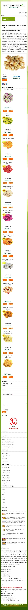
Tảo (3, 494)
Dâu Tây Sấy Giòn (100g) (7, 163)
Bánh (3, 497)
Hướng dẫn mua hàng (6, 569)
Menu (8, 19)
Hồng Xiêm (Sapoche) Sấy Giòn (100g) (8, 235)
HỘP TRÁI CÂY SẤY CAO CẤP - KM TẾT (15, 513)
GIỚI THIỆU (5, 453)
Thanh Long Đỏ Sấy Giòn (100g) (8, 211)
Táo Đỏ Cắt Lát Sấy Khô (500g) (8, 284)
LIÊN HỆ (4, 458)
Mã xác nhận (5, 405)
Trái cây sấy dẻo (6, 470)
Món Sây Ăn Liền (6, 439)
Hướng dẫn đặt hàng (5, 571)
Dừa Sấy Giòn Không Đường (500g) (8, 356)
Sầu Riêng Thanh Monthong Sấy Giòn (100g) (8, 332)
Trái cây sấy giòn (6, 472)
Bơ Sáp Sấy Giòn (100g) (8, 114)
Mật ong (4, 507)
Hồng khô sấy (5, 467)
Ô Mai (4, 504)
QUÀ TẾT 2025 (6, 456)
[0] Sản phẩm (21, 12)
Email (3, 389)
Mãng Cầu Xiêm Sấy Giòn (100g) (8, 187)
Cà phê (4, 492)
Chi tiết (5, 110)
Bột (3, 502)
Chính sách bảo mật (5, 576)
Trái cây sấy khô (6, 477)
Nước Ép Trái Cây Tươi (7, 441)
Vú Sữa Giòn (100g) (8, 89)
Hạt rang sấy (5, 475)
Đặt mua (4, 79)
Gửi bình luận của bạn (7, 394)
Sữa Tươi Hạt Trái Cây (7, 447)
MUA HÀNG (5, 461)
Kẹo (3, 499)
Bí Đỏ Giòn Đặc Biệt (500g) (8, 308)
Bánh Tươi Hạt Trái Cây (7, 444)
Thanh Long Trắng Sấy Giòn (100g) (8, 260)
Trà (3, 489)
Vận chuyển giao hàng (6, 573)
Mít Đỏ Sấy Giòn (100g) (8, 138)
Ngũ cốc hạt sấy (6, 480)
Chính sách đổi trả (5, 575)
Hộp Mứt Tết (5, 482)
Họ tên (4, 385)
